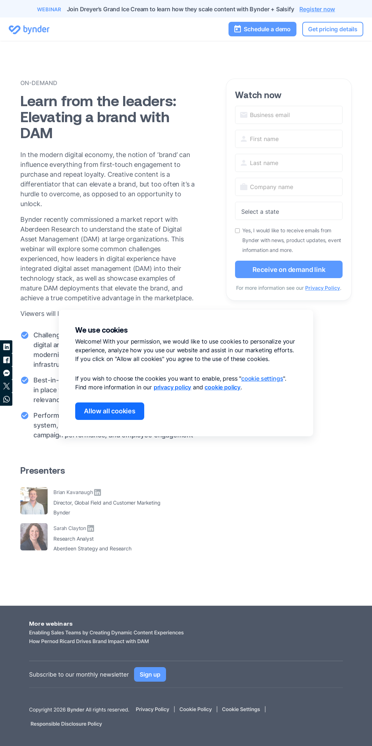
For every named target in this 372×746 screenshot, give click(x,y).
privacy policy (172, 387)
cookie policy (222, 387)
